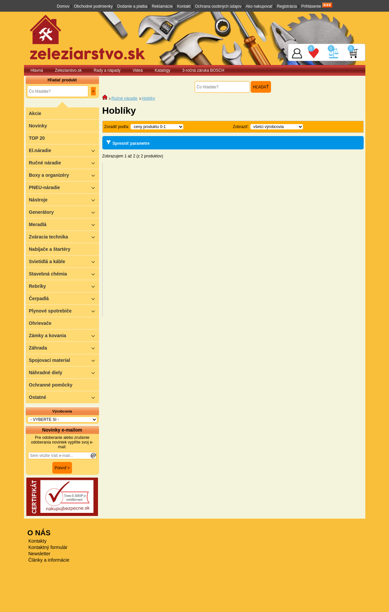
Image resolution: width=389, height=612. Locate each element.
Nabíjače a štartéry (50, 249)
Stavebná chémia (64, 273)
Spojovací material (64, 360)
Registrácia (287, 6)
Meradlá (64, 224)
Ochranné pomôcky (51, 385)
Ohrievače (40, 323)
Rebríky (64, 286)
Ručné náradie (64, 162)
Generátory (64, 212)
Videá (138, 70)
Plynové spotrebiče (64, 311)
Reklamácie (162, 6)
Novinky (38, 125)
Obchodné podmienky (93, 6)
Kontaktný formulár (48, 547)
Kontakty (37, 541)
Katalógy (162, 70)
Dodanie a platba (132, 6)
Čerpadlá (64, 298)
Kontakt (184, 6)
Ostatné (64, 397)
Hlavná (37, 70)
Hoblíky (148, 98)
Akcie (35, 113)
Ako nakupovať (259, 6)
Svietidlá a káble (64, 261)
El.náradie (64, 150)
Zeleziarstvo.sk (68, 70)
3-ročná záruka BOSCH (203, 70)
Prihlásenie (311, 6)
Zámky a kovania (64, 335)
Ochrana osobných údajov (218, 6)
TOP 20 (37, 138)
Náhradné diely (64, 372)
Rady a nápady (107, 70)
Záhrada (64, 348)
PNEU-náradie (64, 187)
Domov (63, 6)
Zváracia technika (64, 236)
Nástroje (64, 199)
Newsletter (39, 553)
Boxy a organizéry (64, 175)
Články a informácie (48, 560)
